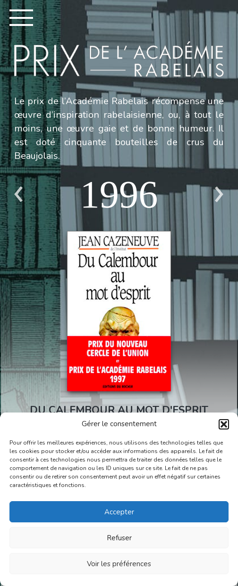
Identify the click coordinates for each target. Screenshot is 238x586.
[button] (224, 424)
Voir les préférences (119, 564)
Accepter (119, 512)
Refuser (119, 538)
